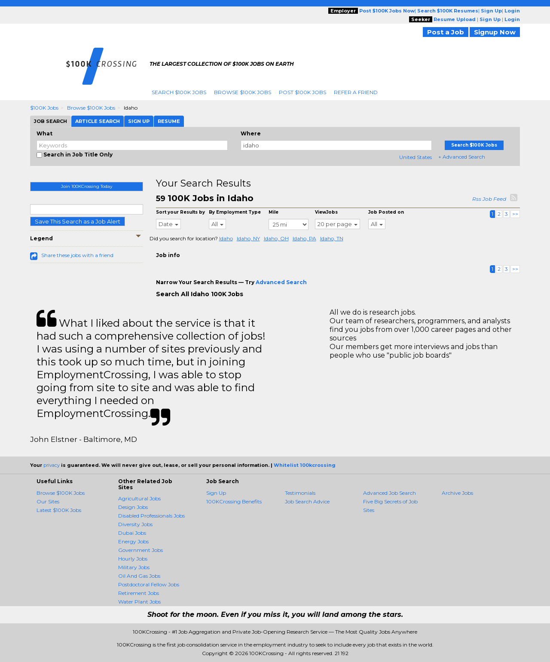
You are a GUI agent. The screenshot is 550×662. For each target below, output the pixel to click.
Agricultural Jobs (139, 498)
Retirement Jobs (138, 593)
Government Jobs (140, 550)
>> (515, 214)
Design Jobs (133, 507)
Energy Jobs (133, 541)
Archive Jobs (457, 493)
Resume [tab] (169, 121)
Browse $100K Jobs (242, 92)
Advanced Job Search (389, 493)
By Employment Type (235, 212)
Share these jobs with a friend (77, 255)
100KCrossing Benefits (234, 501)
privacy (51, 465)
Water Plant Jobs (139, 601)
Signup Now (495, 32)
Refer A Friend (356, 92)
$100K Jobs (44, 107)
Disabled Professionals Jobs (151, 515)
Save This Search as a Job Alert (77, 221)
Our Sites (48, 501)
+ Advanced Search (461, 156)
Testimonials (300, 493)
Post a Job (445, 32)
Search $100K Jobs (179, 92)
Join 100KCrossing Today (86, 186)
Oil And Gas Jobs (139, 576)
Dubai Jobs (132, 533)
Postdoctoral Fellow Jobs (148, 584)
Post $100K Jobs (302, 92)
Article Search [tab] (97, 121)
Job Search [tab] (50, 121)
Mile (273, 212)
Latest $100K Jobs (59, 510)
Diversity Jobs (135, 524)
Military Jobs (134, 567)
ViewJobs (326, 212)
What (44, 133)
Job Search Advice (307, 501)
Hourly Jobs (132, 558)
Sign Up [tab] (139, 121)
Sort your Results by (180, 212)
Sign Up (216, 493)
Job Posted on (386, 212)
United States (415, 157)
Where (251, 133)
